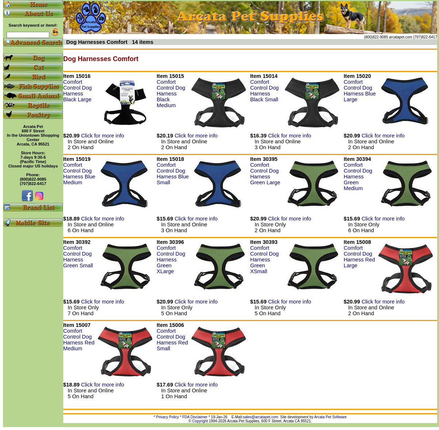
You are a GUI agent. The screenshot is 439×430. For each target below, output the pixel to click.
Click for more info (102, 136)
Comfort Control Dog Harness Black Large (77, 90)
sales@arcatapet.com (260, 417)
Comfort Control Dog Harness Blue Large (360, 90)
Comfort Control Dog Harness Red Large (359, 256)
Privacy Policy (167, 417)
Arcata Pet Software (330, 417)
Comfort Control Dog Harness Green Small (78, 256)
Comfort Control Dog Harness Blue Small (173, 173)
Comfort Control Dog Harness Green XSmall (264, 259)
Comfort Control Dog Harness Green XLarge (171, 259)
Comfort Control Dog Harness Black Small (264, 90)
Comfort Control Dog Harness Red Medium (79, 339)
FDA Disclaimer (194, 417)
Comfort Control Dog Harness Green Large (265, 173)
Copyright (200, 421)
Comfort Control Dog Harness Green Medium (358, 176)
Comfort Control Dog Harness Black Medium (171, 93)
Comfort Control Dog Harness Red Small (172, 339)
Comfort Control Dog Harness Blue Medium (79, 173)
